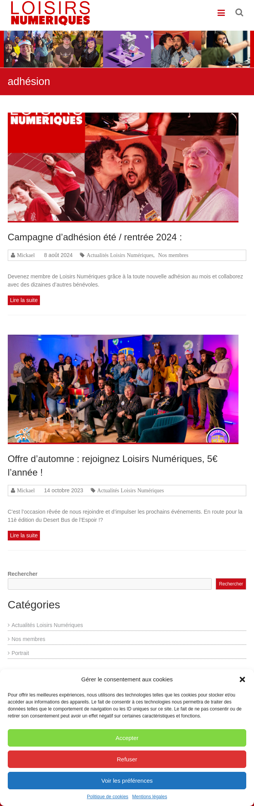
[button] (242, 682)
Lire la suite (24, 300)
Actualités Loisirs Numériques (119, 255)
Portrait (20, 653)
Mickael (26, 255)
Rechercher (23, 574)
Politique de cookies (107, 800)
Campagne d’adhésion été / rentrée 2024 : (95, 237)
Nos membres (173, 255)
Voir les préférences (127, 783)
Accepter (127, 741)
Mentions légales (149, 800)
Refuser (127, 762)
